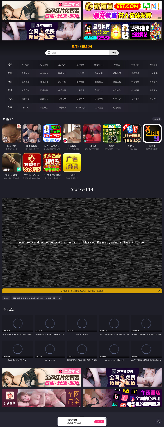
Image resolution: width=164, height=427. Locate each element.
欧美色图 (62, 90)
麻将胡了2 (98, 64)
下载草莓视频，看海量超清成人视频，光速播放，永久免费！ (109, 290)
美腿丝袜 (99, 90)
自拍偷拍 (44, 73)
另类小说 (117, 99)
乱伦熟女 (135, 81)
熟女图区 (135, 90)
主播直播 (135, 73)
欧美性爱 (80, 81)
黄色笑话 (135, 99)
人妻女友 (62, 99)
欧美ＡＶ (62, 73)
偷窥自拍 (25, 90)
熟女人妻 (99, 73)
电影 (10, 81)
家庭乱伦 (44, 99)
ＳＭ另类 (154, 73)
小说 (10, 99)
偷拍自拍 (44, 81)
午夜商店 (44, 107)
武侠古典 (80, 99)
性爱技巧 (154, 99)
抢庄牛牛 (154, 64)
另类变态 (154, 81)
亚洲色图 (44, 90)
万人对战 (62, 64)
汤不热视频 (80, 107)
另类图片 (154, 90)
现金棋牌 (135, 64)
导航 (10, 107)
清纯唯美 (117, 90)
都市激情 (25, 99)
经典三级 (117, 81)
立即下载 (99, 421)
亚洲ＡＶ (25, 73)
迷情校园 (99, 99)
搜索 (114, 52)
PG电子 (25, 64)
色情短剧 (117, 107)
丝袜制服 (117, 73)
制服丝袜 (99, 81)
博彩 (10, 64)
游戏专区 (80, 64)
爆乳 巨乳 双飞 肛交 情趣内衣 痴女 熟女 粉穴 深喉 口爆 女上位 (36, 298)
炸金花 (117, 64)
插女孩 (26, 107)
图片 (10, 90)
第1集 (6, 298)
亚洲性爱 (25, 81)
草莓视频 (62, 107)
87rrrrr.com (82, 46)
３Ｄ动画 (80, 73)
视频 (10, 73)
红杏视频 (99, 107)
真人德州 (44, 64)
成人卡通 (62, 81)
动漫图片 (80, 90)
